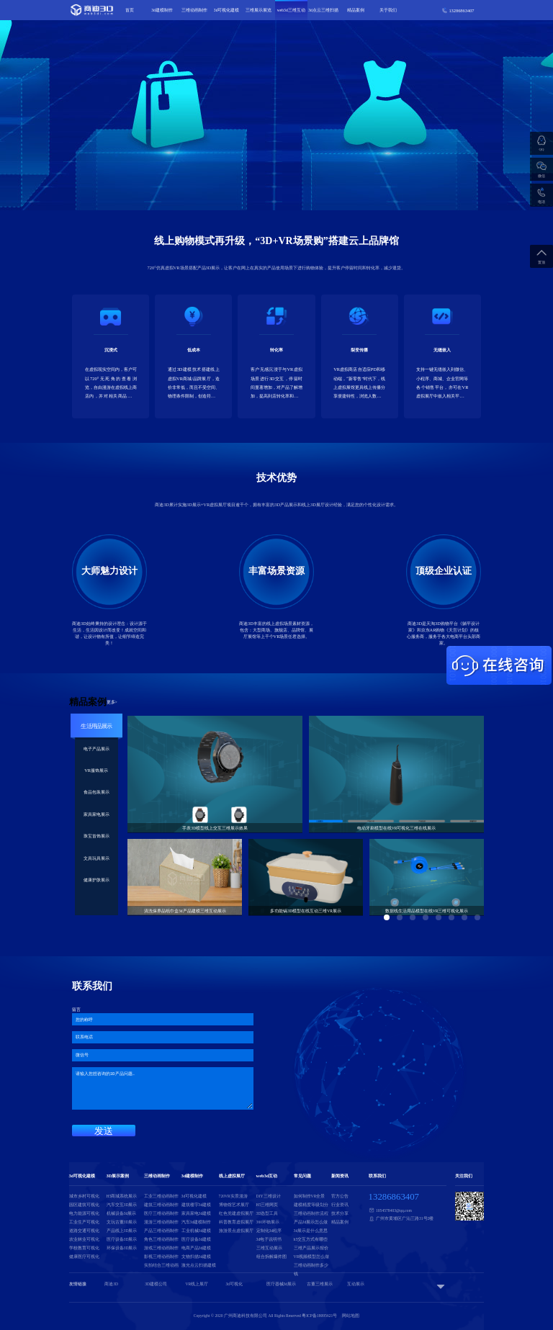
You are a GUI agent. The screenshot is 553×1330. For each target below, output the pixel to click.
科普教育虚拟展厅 (236, 1222)
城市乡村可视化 (84, 1196)
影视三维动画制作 (161, 1256)
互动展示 (355, 1284)
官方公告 (340, 1196)
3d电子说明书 (269, 1239)
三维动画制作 (194, 10)
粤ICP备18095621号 (319, 1315)
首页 (129, 10)
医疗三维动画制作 (161, 1213)
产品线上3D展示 (122, 1230)
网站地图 (350, 1315)
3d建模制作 (162, 10)
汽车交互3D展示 (122, 1205)
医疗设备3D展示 (122, 1239)
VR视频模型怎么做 (312, 1256)
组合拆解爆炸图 (271, 1256)
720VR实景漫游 (233, 1196)
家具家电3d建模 (196, 1213)
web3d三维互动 (291, 10)
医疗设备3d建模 (196, 1239)
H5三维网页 (267, 1205)
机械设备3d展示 (122, 1213)
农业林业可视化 (84, 1239)
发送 (103, 1130)
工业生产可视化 (84, 1222)
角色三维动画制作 (161, 1239)
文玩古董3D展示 (122, 1222)
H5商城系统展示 (122, 1196)
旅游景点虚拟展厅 (236, 1230)
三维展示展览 (258, 10)
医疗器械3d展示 (281, 1284)
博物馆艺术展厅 (234, 1205)
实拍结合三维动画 (161, 1265)
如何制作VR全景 (309, 1196)
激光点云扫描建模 (198, 1265)
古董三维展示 (320, 1284)
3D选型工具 (267, 1213)
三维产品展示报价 (311, 1248)
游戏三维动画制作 (161, 1248)
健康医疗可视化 (84, 1256)
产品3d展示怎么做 (311, 1222)
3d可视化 (234, 1284)
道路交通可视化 (84, 1230)
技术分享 (340, 1213)
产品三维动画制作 (161, 1230)
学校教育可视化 (84, 1248)
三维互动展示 (269, 1248)
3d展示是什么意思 (311, 1230)
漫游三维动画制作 (161, 1222)
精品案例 (355, 10)
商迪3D (111, 1284)
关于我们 (388, 10)
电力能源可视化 (84, 1213)
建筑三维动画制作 (161, 1205)
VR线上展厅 (196, 1284)
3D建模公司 (156, 1284)
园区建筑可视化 (84, 1205)
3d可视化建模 (227, 10)
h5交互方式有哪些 (311, 1239)
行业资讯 (340, 1205)
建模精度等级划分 (311, 1205)
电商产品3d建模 (196, 1248)
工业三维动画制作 (161, 1196)
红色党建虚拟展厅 (236, 1213)
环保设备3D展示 (122, 1248)
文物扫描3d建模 (196, 1256)
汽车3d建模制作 (196, 1222)
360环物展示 (267, 1222)
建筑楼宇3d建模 (196, 1205)
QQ (541, 149)
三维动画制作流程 (311, 1213)
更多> (112, 702)
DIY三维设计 (268, 1196)
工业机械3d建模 (196, 1230)
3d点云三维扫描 (323, 10)
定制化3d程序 (269, 1230)
